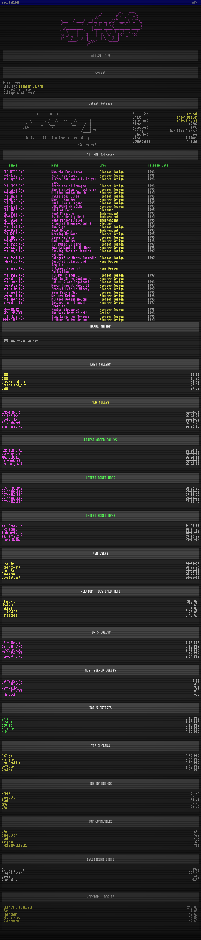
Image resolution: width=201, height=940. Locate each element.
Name (55, 165)
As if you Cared (64, 175)
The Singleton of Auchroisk (74, 189)
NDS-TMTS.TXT (13, 320)
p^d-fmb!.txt (13, 258)
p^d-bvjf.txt (13, 251)
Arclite (8, 759)
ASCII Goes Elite (65, 196)
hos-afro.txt (12, 649)
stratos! (10, 615)
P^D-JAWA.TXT (13, 237)
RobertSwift (11, 567)
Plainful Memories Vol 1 (71, 223)
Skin (5, 718)
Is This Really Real (68, 217)
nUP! (5, 732)
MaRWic (8, 605)
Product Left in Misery (70, 289)
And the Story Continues (71, 278)
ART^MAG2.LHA (12, 502)
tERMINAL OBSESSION (18, 907)
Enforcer (8, 728)
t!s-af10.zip (12, 536)
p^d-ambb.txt (13, 244)
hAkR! (6, 794)
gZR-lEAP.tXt (12, 412)
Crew (103, 165)
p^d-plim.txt (187, 120)
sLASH (7, 608)
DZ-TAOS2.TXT (12, 653)
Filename (10, 165)
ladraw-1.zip (12, 533)
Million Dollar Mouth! (70, 299)
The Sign (58, 227)
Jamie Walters (63, 237)
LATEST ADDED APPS (100, 515)
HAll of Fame (62, 210)
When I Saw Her (64, 199)
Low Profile (11, 763)
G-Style (8, 766)
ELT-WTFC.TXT (13, 172)
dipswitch (9, 797)
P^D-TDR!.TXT (13, 186)
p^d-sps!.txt (13, 292)
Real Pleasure (63, 213)
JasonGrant (10, 564)
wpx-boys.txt (12, 454)
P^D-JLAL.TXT (13, 203)
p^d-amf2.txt (13, 275)
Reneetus (8, 574)
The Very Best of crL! (70, 313)
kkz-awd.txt (11, 460)
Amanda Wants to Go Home (71, 247)
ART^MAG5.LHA (12, 498)
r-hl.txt (8, 694)
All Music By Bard (66, 244)
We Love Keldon (64, 296)
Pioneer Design (31, 86)
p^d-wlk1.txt (13, 296)
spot (5, 838)
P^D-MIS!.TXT (13, 241)
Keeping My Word (64, 234)
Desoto (7, 722)
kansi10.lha (11, 539)
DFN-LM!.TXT (12, 313)
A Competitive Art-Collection (67, 270)
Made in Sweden (64, 241)
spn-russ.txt (12, 426)
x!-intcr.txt (13, 302)
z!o (4, 807)
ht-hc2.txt (10, 416)
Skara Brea (12, 917)
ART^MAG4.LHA (12, 495)
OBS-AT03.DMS (12, 488)
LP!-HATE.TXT (12, 691)
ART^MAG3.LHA (12, 491)
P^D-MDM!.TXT (13, 193)
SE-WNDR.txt (11, 423)
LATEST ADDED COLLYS (100, 440)
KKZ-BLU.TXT (11, 457)
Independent (109, 213)
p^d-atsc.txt (13, 278)
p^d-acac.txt (13, 268)
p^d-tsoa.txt (13, 189)
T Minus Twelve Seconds (70, 320)
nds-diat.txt (13, 261)
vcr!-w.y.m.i (12, 464)
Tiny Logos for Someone (70, 316)
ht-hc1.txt (10, 419)
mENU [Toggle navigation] (195, 3)
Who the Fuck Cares (67, 172)
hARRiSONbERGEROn (15, 845)
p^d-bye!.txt (13, 179)
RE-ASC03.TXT (13, 217)
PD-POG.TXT (12, 309)
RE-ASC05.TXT (13, 223)
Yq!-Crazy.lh (12, 526)
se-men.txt (10, 687)
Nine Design (109, 261)
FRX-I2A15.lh (12, 529)
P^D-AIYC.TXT (13, 175)
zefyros (8, 842)
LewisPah (8, 570)
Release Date (158, 165)
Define (105, 313)
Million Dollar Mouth (69, 193)
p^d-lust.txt (13, 282)
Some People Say (64, 292)
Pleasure (107, 210)
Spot (5, 801)
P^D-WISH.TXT (13, 199)
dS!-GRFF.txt (12, 646)
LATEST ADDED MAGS (100, 478)
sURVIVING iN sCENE (67, 206)
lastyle (9, 601)
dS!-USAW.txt (12, 643)
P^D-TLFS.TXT (13, 316)
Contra (7, 770)
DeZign (7, 756)
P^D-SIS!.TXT (13, 206)
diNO (5, 375)
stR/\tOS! (11, 612)
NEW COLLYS (100, 402)
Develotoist (11, 577)
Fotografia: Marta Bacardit (74, 258)
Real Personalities (67, 220)
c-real (192, 114)
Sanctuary (11, 921)
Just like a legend (67, 203)
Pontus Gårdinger (65, 309)
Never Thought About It (70, 285)
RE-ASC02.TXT (13, 213)
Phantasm (10, 914)
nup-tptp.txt (12, 656)
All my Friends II (66, 275)
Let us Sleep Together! (70, 282)
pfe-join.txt (13, 299)
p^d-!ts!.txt (13, 227)
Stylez (7, 725)
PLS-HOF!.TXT (13, 210)
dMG (4, 804)
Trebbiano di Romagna (69, 186)
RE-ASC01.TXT (13, 230)
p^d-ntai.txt (13, 285)
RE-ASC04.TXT (13, 220)
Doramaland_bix (14, 381)
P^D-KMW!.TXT (13, 234)
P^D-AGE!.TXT (13, 196)
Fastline (10, 911)
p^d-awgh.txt (13, 247)
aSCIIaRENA (10, 2)
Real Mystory (62, 230)
